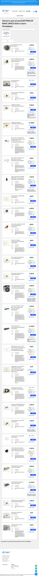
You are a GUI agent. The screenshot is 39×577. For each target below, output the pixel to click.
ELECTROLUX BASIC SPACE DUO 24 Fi (6, 33)
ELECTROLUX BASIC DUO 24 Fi (19, 165)
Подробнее (16, 171)
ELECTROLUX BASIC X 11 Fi (19, 189)
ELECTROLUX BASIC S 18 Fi (19, 148)
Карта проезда (13, 568)
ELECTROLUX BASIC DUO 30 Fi (19, 147)
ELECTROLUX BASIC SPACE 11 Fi (19, 66)
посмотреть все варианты (31, 75)
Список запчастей (6, 36)
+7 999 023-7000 (14, 11)
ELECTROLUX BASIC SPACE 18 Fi (19, 67)
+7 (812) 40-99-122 (21, 11)
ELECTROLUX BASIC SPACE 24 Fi (19, 68)
